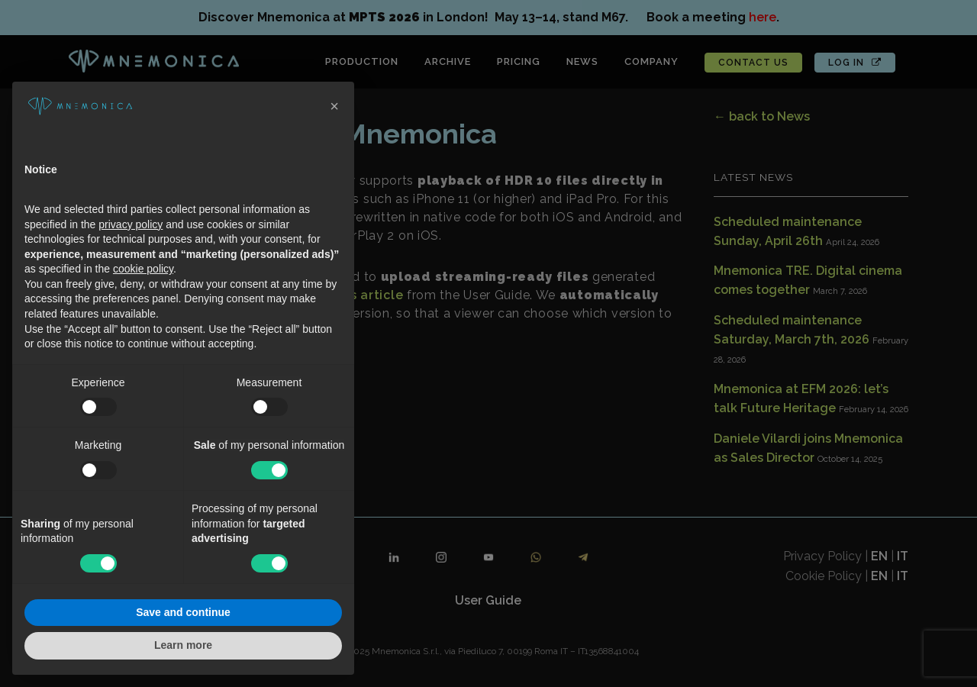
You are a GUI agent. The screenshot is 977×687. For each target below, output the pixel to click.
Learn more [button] (183, 645)
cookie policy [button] (143, 269)
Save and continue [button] (183, 612)
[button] (334, 106)
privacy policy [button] (130, 224)
